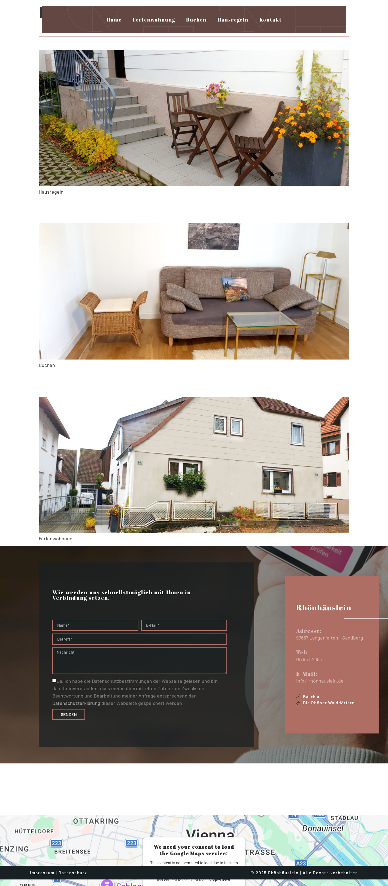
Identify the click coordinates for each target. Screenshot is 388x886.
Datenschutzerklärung (76, 703)
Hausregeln (232, 19)
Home (114, 19)
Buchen (196, 19)
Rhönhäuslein (95, 209)
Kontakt (270, 19)
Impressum (42, 866)
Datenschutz (73, 866)
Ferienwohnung (154, 19)
